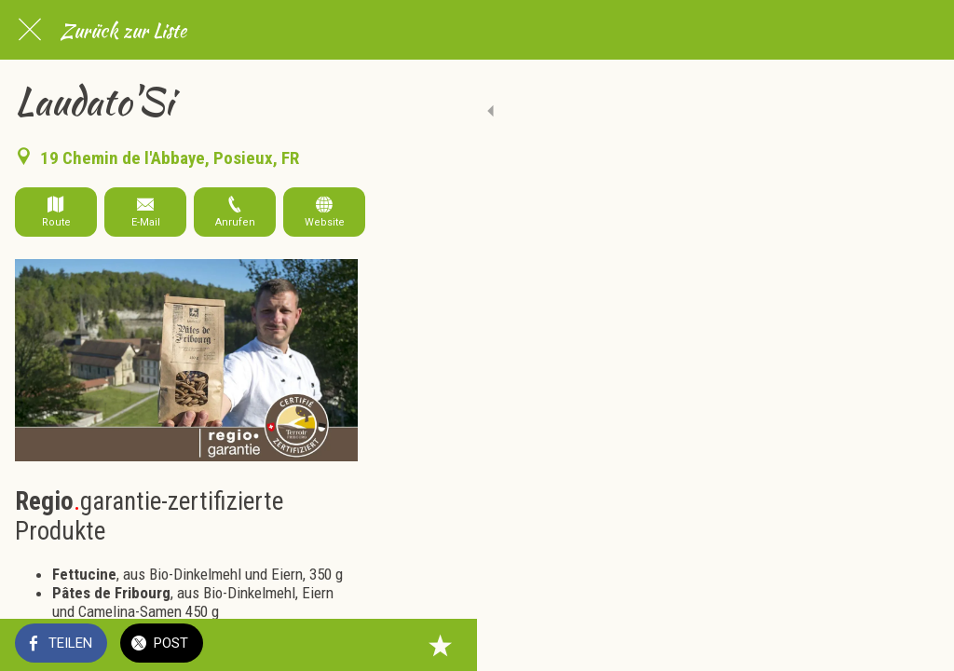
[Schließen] (30, 30)
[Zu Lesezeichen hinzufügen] (916, 645)
